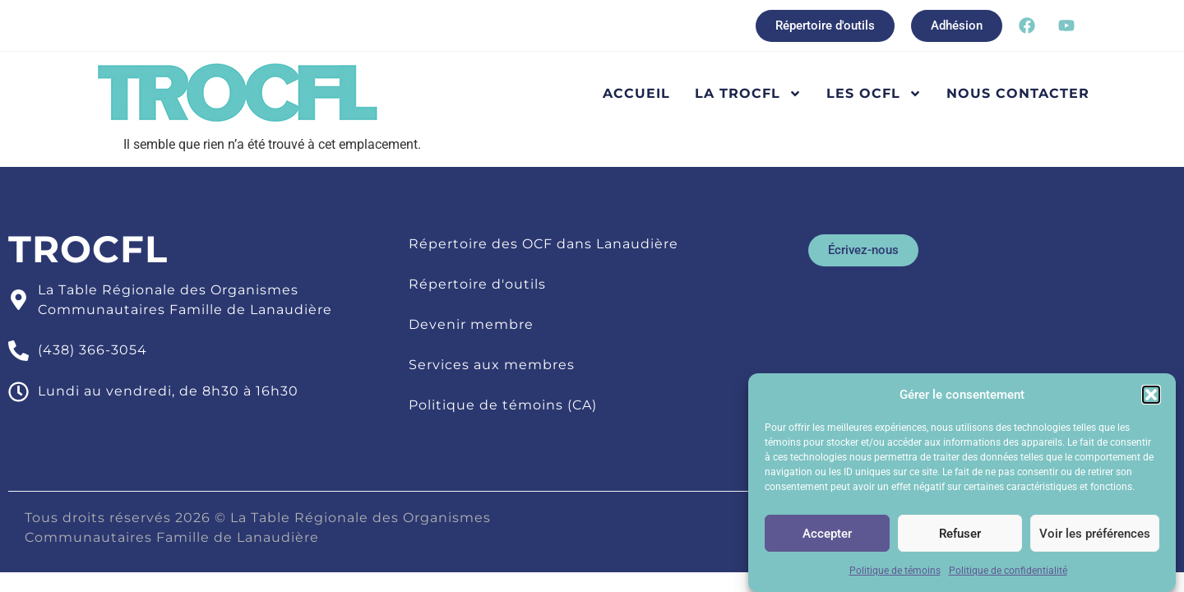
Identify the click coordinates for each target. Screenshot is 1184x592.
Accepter (827, 537)
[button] (1151, 399)
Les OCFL (874, 93)
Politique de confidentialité (1008, 574)
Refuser (960, 537)
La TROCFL (748, 93)
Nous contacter (1017, 93)
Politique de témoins (895, 574)
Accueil (636, 93)
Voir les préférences (1094, 537)
